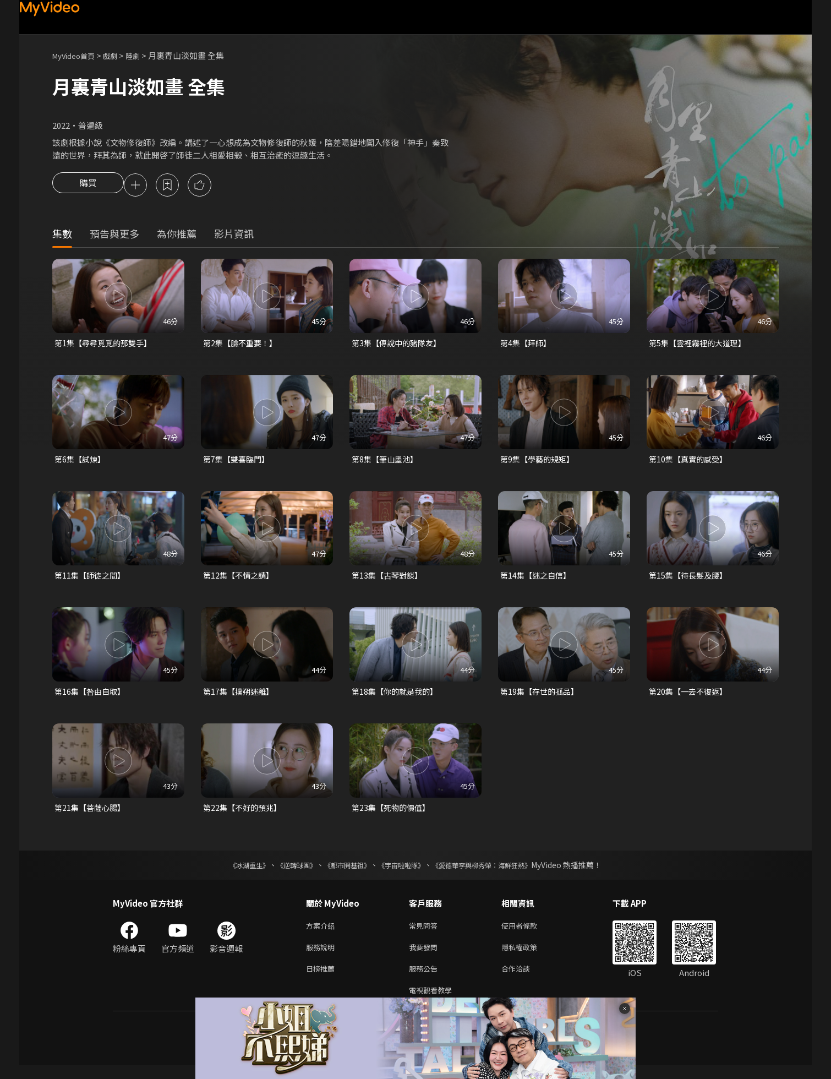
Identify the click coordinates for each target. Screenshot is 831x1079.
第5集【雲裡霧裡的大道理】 (700, 345)
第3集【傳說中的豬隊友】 (399, 345)
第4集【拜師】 (527, 345)
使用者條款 (528, 933)
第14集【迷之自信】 (537, 579)
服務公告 (425, 979)
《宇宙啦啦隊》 (403, 872)
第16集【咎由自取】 (91, 696)
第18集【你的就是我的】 (397, 696)
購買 (88, 186)
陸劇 (143, 55)
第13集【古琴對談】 (389, 579)
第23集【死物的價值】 (393, 814)
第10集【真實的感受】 (690, 462)
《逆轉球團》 (284, 872)
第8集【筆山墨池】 (387, 462)
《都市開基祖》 (342, 872)
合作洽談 (524, 979)
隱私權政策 (528, 956)
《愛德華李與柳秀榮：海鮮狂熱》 (496, 872)
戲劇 (119, 55)
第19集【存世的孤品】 (541, 696)
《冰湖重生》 (230, 872)
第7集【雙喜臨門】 (238, 462)
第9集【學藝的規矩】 (539, 462)
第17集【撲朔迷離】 (240, 696)
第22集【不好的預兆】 (244, 814)
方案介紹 (322, 933)
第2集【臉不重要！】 (242, 345)
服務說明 (322, 956)
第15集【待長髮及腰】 (690, 579)
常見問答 (425, 933)
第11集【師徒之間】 (91, 579)
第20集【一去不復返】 (690, 696)
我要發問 (425, 956)
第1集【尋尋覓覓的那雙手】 (106, 345)
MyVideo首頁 (77, 55)
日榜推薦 (322, 979)
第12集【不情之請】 (240, 579)
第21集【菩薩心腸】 (91, 814)
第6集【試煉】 (81, 462)
